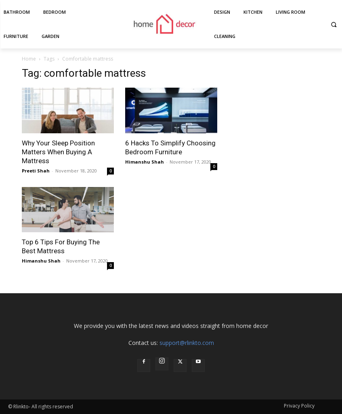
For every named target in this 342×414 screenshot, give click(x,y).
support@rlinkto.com (186, 343)
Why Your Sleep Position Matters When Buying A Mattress (58, 152)
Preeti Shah (36, 171)
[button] (333, 24)
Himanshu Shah (144, 162)
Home (29, 58)
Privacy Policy (299, 405)
